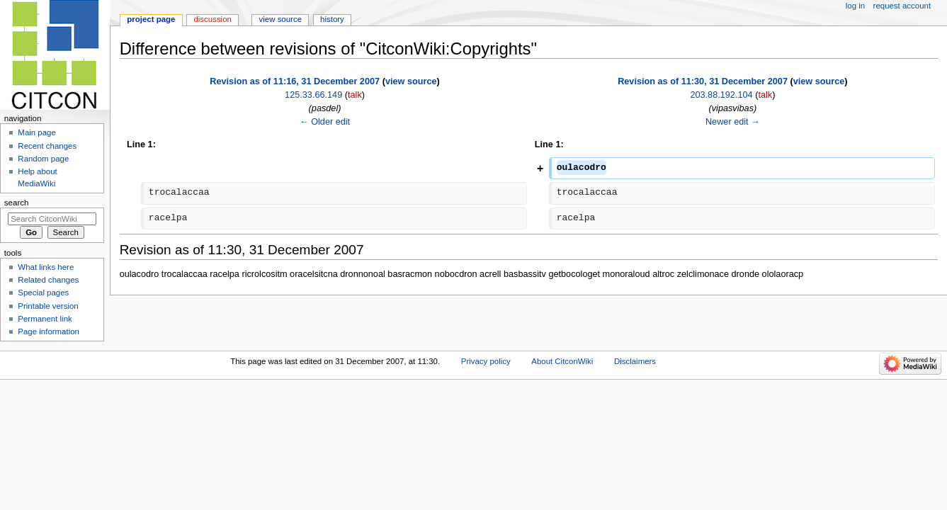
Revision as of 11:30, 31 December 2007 (703, 81)
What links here (46, 267)
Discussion (212, 19)
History (332, 19)
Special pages (43, 292)
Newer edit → (732, 122)
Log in (855, 5)
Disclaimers (635, 361)
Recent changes (47, 146)
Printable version (48, 306)
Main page (37, 132)
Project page (151, 19)
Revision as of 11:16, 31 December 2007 (295, 81)
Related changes (48, 280)
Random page (43, 158)
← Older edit (325, 122)
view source (411, 81)
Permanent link (45, 318)
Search (16, 202)
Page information (48, 331)
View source (280, 19)
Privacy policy (486, 361)
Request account (902, 5)
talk (355, 95)
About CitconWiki (562, 361)
